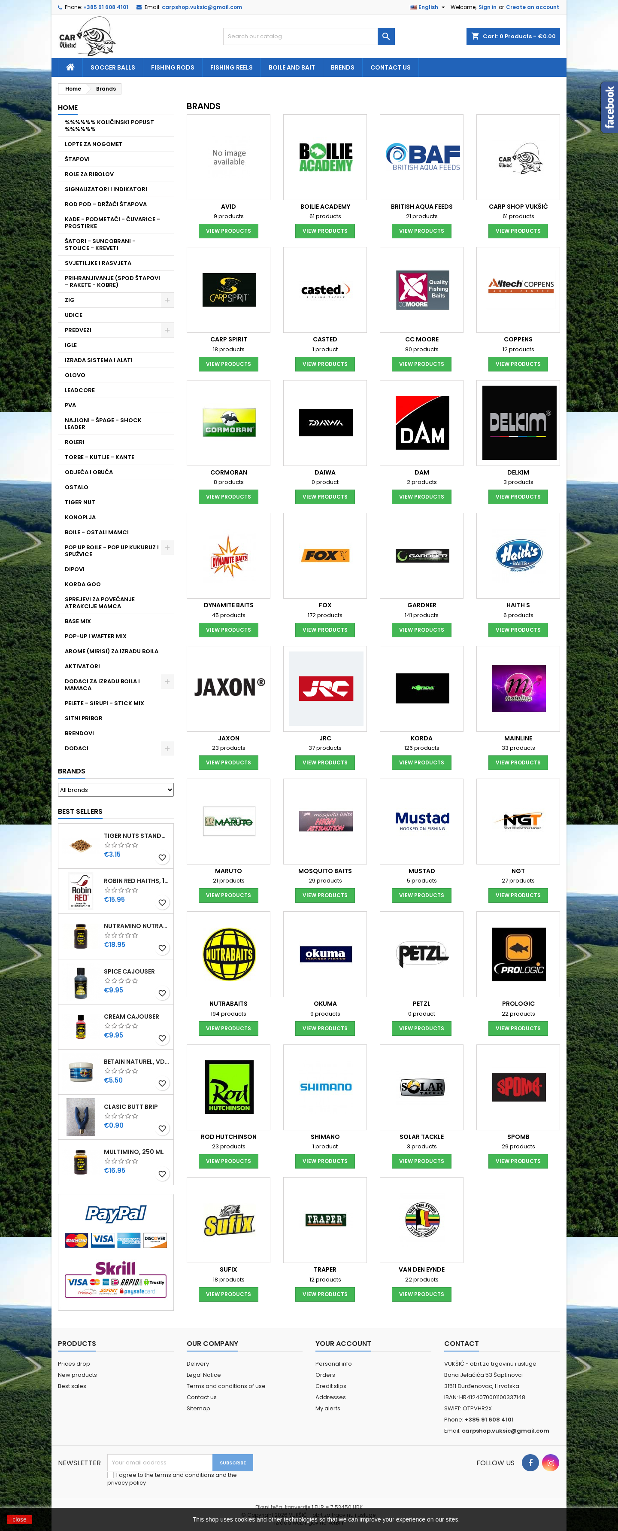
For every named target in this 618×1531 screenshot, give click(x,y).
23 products (228, 748)
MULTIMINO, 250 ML (134, 1151)
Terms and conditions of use (226, 1386)
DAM (422, 472)
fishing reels (231, 67)
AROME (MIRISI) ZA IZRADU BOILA (111, 651)
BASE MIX (78, 621)
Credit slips (330, 1386)
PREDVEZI (78, 330)
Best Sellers (80, 811)
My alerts (327, 1408)
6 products (518, 615)
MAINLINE (518, 738)
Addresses (330, 1397)
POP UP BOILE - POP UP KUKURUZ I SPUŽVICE (112, 550)
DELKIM (518, 472)
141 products (422, 615)
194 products (228, 1014)
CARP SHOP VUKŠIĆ (518, 206)
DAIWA (325, 472)
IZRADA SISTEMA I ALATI (99, 360)
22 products (518, 1014)
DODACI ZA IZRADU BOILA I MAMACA (102, 684)
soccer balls (113, 67)
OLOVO (75, 375)
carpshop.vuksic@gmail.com (202, 7)
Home (68, 108)
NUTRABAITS (228, 1003)
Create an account (532, 7)
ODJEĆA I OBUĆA (89, 472)
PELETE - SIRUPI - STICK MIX (104, 703)
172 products (325, 615)
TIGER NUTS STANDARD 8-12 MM (137, 835)
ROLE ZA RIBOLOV (89, 174)
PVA (70, 405)
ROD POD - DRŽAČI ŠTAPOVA (106, 204)
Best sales (72, 1386)
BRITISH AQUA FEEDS (422, 206)
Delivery (198, 1364)
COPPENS (518, 339)
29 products (325, 881)
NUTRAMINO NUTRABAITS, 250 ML (137, 925)
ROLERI (75, 442)
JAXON (228, 738)
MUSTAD (422, 871)
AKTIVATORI (82, 666)
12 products (518, 349)
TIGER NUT (80, 502)
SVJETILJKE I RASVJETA (98, 263)
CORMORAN (228, 472)
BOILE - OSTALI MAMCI (97, 532)
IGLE (71, 345)
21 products (422, 216)
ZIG (70, 300)
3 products (518, 482)
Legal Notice (204, 1375)
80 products (422, 349)
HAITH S (518, 605)
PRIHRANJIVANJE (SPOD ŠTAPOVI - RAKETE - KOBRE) (112, 281)
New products (77, 1375)
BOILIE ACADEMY (325, 206)
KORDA (422, 738)
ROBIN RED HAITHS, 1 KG (137, 880)
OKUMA (325, 1003)
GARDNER (421, 605)
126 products (421, 748)
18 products (229, 349)
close (19, 1519)
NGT (518, 871)
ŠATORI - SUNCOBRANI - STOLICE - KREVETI (100, 244)
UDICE (73, 315)
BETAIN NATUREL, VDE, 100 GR (137, 1061)
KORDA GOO (83, 584)
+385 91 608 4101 (105, 7)
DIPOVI (75, 569)
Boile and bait (292, 67)
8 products (229, 482)
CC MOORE (422, 339)
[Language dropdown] (428, 7)
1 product (325, 349)
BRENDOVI (79, 733)
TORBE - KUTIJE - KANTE (99, 457)
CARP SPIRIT (228, 339)
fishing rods (172, 67)
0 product (325, 482)
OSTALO (76, 487)
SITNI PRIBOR (84, 718)
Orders (325, 1375)
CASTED (325, 339)
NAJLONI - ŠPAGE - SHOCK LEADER (103, 423)
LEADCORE (80, 390)
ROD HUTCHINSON (229, 1136)
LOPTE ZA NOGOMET (94, 144)
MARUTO (228, 871)
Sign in (488, 7)
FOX (325, 605)
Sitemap (198, 1408)
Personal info (333, 1364)
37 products (325, 748)
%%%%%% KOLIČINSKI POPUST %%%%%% (109, 125)
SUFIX (228, 1269)
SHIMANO (325, 1136)
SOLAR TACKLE (422, 1136)
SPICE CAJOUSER (129, 971)
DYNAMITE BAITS (229, 605)
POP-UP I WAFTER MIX (96, 636)
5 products (422, 881)
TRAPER (325, 1269)
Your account (343, 1343)
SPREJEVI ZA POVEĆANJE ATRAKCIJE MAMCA (100, 602)
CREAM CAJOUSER (131, 1016)
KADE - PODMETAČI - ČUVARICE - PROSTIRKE (112, 222)
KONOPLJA (80, 517)
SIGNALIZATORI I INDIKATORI (106, 189)
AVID (228, 206)
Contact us (390, 67)
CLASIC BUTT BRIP (131, 1106)
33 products (518, 748)
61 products (325, 216)
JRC (325, 738)
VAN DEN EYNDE (422, 1269)
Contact (461, 1343)
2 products (422, 482)
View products (228, 230)
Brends (342, 67)
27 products (518, 881)
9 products (229, 216)
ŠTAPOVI (77, 159)
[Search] (309, 36)
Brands (71, 771)
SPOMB (518, 1136)
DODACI (76, 748)
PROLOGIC (518, 1003)
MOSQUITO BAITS (325, 871)
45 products (228, 615)
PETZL (421, 1003)
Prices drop (74, 1364)
